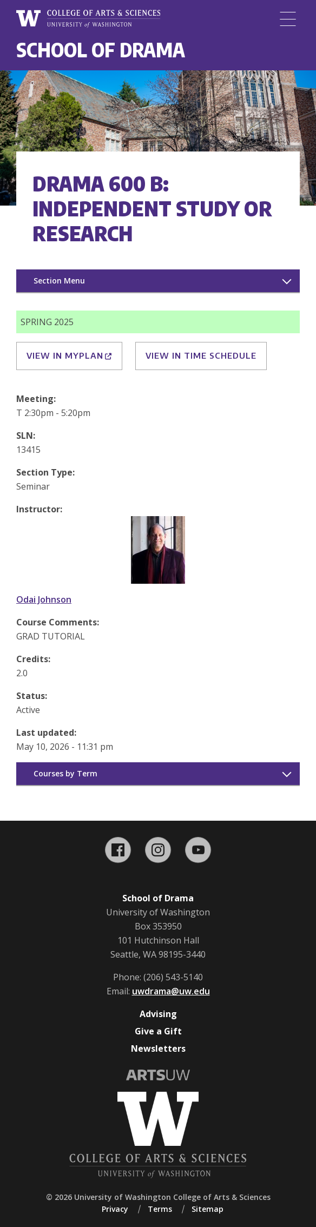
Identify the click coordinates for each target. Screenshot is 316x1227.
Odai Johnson (43, 599)
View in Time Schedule (201, 355)
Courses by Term (65, 773)
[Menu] (288, 19)
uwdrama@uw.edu (171, 991)
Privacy (115, 1209)
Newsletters (158, 1048)
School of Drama (100, 49)
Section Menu (59, 280)
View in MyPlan (69, 355)
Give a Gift (158, 1031)
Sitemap (207, 1209)
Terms (160, 1209)
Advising (158, 1014)
